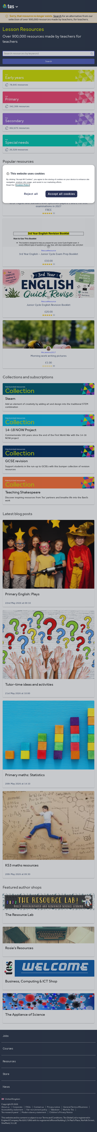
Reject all (31, 193)
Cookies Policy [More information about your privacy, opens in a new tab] (22, 185)
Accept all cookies (61, 193)
